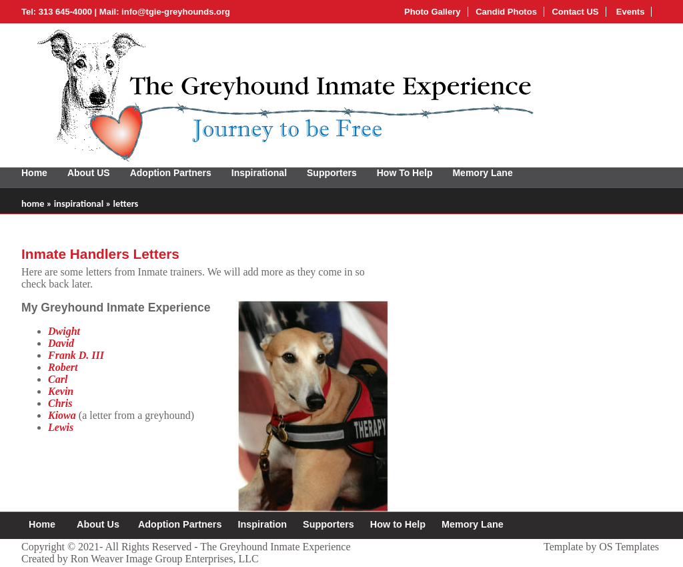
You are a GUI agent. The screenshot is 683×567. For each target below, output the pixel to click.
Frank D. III (76, 355)
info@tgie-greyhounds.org (175, 12)
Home (34, 172)
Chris (60, 403)
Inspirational (259, 172)
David (61, 343)
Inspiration (262, 524)
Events (629, 12)
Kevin (60, 391)
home (32, 203)
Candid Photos (506, 12)
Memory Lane (482, 172)
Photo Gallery (432, 12)
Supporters (332, 172)
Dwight (64, 331)
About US (88, 172)
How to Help (398, 524)
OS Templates (629, 546)
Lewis (60, 427)
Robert (62, 367)
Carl (57, 379)
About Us (98, 524)
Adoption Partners (170, 172)
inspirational (79, 203)
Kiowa (62, 415)
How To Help (405, 172)
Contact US (575, 12)
